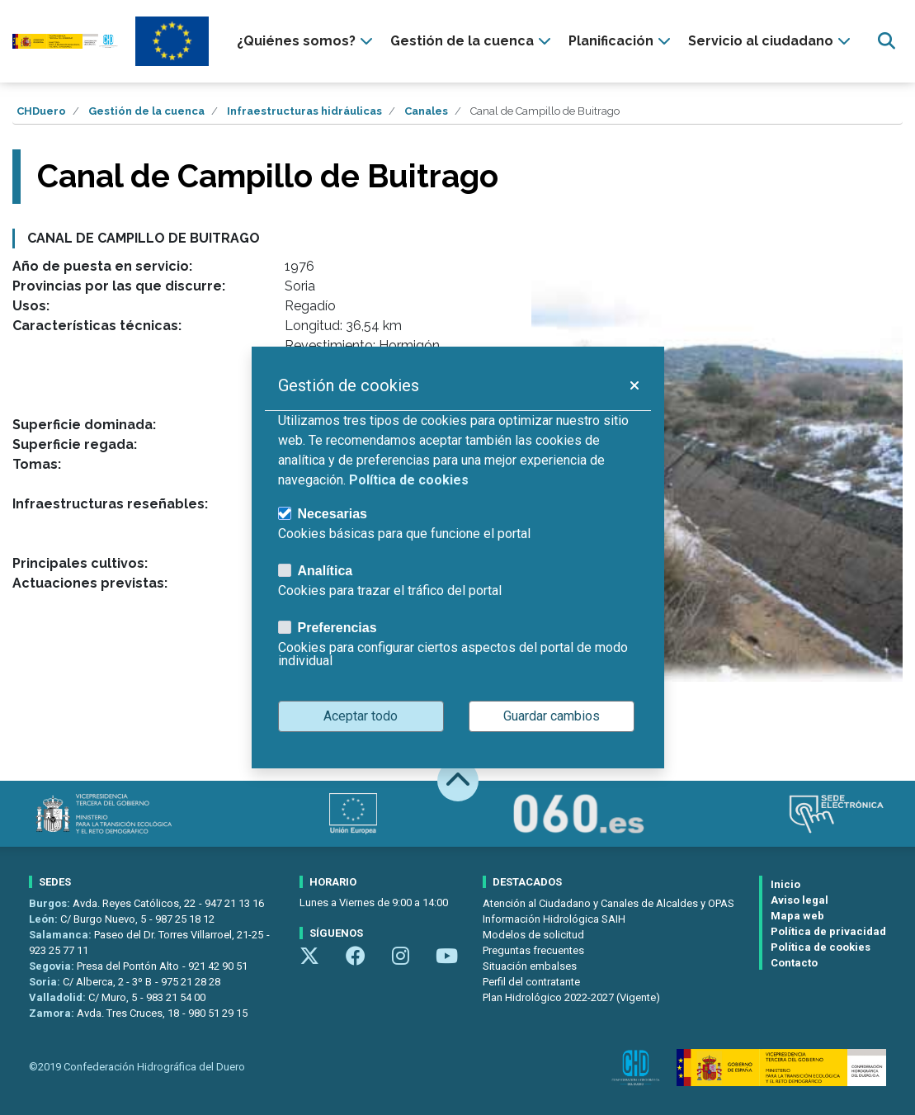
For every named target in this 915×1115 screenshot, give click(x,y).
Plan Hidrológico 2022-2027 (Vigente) (571, 997)
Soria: (46, 982)
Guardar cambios (551, 716)
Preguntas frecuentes (533, 950)
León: (44, 919)
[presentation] (307, 41)
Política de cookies (820, 947)
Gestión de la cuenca (146, 111)
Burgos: (51, 903)
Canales (426, 111)
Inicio (785, 884)
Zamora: (53, 1013)
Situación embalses (530, 966)
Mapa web (797, 915)
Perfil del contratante (531, 982)
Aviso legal (799, 900)
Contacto (794, 963)
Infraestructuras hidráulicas (304, 111)
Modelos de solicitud (533, 934)
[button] (634, 385)
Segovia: (53, 966)
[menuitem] (307, 41)
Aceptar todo (360, 716)
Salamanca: (61, 934)
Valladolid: (58, 997)
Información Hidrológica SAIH (554, 919)
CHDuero (41, 111)
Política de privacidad (828, 931)
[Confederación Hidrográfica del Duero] (65, 42)
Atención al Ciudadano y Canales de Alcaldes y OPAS (608, 903)
